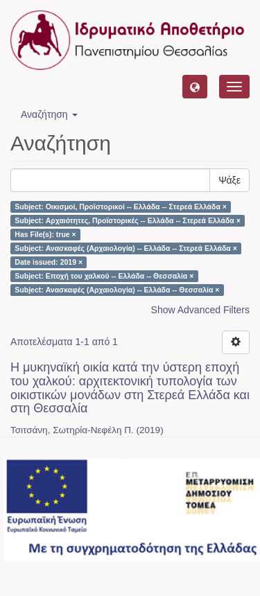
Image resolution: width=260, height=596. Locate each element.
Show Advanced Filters (200, 309)
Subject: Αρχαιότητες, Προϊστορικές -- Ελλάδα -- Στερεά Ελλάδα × (128, 220)
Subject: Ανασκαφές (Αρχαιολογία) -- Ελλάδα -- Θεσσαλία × (117, 290)
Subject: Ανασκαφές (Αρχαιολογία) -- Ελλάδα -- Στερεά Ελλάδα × (125, 248)
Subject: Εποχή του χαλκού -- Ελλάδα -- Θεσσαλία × (104, 276)
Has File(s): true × (45, 234)
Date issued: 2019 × (49, 262)
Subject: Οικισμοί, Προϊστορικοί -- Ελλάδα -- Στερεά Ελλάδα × (121, 206)
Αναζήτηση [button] (49, 114)
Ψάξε (229, 180)
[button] (194, 86)
